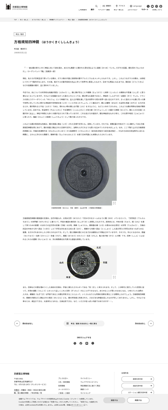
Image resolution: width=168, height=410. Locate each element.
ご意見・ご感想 (64, 393)
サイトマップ (85, 393)
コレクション (132, 11)
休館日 (16, 390)
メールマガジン (64, 389)
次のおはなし (140, 323)
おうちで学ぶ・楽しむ (39, 20)
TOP (15, 20)
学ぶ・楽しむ (119, 11)
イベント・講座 (104, 11)
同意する (138, 400)
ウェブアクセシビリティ (89, 382)
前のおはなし (28, 323)
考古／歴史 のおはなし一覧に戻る (84, 323)
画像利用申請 (138, 379)
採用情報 (61, 386)
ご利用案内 (83, 11)
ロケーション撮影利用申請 (137, 392)
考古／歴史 (71, 20)
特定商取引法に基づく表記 (90, 386)
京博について (157, 11)
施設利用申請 (138, 386)
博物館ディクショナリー (57, 20)
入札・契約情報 (64, 382)
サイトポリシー (77, 405)
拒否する (114, 400)
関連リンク (84, 389)
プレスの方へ (63, 378)
